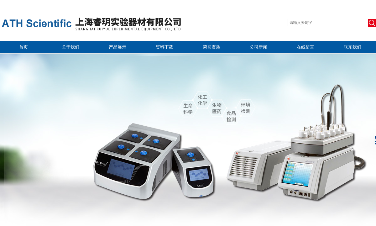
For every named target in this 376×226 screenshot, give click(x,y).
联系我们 (352, 47)
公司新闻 (258, 47)
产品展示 (117, 47)
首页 (23, 47)
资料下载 (164, 47)
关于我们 (70, 47)
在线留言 (305, 47)
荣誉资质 (211, 47)
